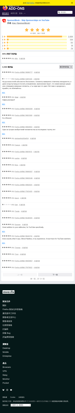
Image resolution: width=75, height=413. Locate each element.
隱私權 (5, 397)
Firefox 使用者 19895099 (24, 109)
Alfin (16, 58)
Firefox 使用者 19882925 (23, 185)
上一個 (19, 275)
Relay (5, 375)
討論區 (5, 329)
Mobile (6, 352)
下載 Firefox (30, 3)
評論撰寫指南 (8, 337)
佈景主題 (14, 13)
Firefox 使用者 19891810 (23, 152)
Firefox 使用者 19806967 (24, 261)
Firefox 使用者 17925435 (23, 191)
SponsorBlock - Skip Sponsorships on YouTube (28, 20)
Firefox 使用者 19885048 (24, 178)
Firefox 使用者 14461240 (23, 79)
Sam (16, 205)
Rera (16, 165)
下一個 (55, 275)
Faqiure (17, 145)
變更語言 (5, 405)
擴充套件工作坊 (9, 313)
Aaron (17, 198)
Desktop (6, 348)
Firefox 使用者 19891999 (23, 115)
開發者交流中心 (9, 317)
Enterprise (7, 356)
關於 (4, 305)
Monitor (6, 379)
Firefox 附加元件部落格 (13, 309)
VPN (5, 371)
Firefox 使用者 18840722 (23, 236)
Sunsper (18, 224)
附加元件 (6, 301)
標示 (3, 93)
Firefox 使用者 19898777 (24, 72)
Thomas (17, 247)
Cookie (12, 397)
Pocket (6, 383)
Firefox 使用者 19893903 (23, 127)
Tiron (16, 254)
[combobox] (65, 12)
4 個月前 (37, 72)
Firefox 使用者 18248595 (23, 218)
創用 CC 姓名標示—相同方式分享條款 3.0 (37, 401)
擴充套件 (5, 13)
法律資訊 (21, 397)
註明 (8, 401)
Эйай (16, 97)
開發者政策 (7, 321)
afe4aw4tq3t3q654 (22, 138)
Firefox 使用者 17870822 (23, 267)
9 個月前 (22, 58)
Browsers (7, 367)
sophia (17, 158)
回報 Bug (6, 333)
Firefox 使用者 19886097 (24, 171)
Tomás (17, 211)
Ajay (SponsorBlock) (21, 23)
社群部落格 (7, 325)
